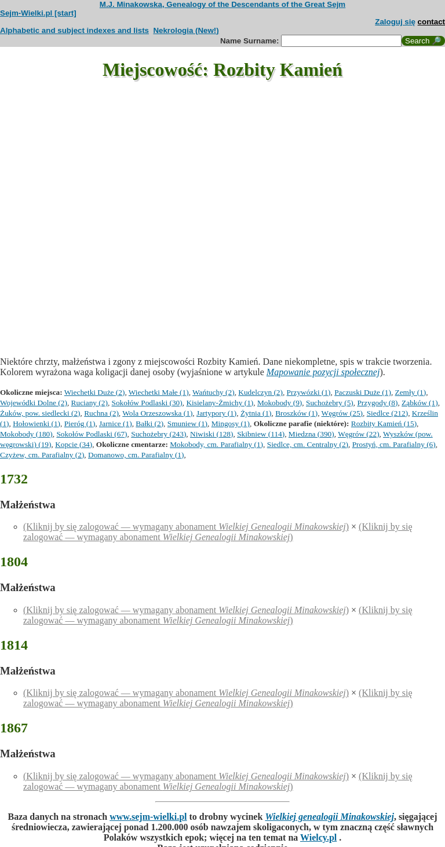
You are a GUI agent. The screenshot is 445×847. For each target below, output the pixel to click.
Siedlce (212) (387, 413)
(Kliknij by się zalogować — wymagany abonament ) (186, 526)
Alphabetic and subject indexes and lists (74, 30)
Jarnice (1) (115, 423)
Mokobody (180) (26, 434)
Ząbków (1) (420, 402)
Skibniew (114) (260, 434)
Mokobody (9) (279, 402)
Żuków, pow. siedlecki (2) (40, 413)
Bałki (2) (149, 423)
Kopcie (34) (73, 444)
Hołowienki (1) (36, 423)
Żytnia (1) (256, 413)
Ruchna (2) (101, 413)
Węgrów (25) (342, 413)
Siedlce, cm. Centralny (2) (307, 444)
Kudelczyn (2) (260, 392)
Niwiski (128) (211, 434)
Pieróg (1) (80, 423)
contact (431, 21)
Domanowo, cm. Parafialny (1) (136, 454)
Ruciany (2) (89, 402)
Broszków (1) (296, 413)
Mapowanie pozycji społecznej (323, 372)
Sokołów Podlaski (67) (91, 434)
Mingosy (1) (230, 423)
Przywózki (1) (309, 392)
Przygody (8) (377, 402)
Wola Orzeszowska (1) (157, 413)
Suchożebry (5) (329, 402)
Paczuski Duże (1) (362, 392)
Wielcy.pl (318, 837)
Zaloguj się (395, 21)
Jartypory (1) (216, 413)
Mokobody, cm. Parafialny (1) (216, 444)
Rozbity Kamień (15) (384, 423)
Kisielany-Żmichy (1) (219, 402)
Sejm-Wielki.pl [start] (38, 13)
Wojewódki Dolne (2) (33, 402)
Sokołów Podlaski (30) (147, 402)
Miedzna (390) (311, 434)
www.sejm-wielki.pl (148, 817)
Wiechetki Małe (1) (159, 392)
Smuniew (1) (187, 423)
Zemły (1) (410, 392)
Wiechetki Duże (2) (94, 392)
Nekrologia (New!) (185, 30)
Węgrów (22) (358, 434)
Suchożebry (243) (158, 434)
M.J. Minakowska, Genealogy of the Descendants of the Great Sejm (222, 4)
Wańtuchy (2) (213, 392)
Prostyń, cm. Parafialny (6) (394, 444)
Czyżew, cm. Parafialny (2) (42, 454)
